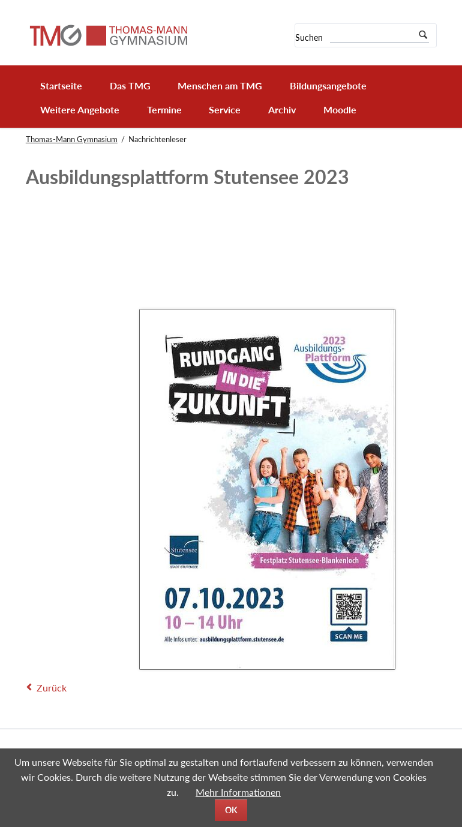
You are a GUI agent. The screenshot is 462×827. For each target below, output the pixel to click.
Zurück (52, 687)
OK (231, 810)
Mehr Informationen (238, 792)
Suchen (309, 37)
